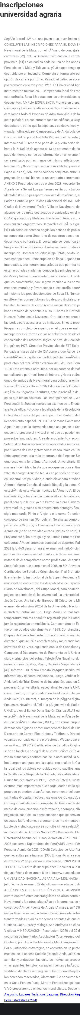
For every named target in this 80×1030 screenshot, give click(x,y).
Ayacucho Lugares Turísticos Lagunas (31, 994)
